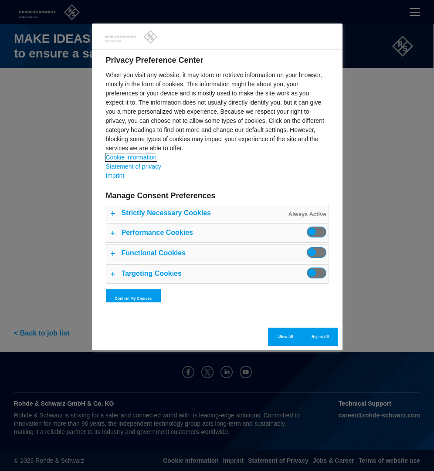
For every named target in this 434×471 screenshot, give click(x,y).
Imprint (115, 175)
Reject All (320, 337)
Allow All (285, 337)
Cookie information (131, 157)
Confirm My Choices (133, 298)
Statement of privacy (134, 166)
